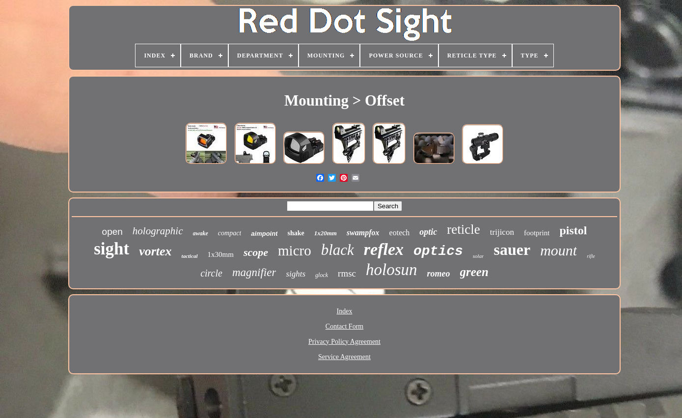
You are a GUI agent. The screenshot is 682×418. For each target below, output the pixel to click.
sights (295, 274)
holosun (391, 270)
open (112, 231)
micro (294, 250)
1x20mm (325, 233)
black (337, 249)
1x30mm (221, 254)
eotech (399, 232)
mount (558, 250)
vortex (155, 251)
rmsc (347, 273)
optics (438, 251)
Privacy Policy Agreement (344, 341)
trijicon (502, 232)
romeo (438, 274)
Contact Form (344, 326)
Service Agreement (344, 357)
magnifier (254, 272)
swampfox (363, 232)
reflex (384, 249)
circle (211, 273)
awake (200, 233)
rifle (591, 256)
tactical (190, 256)
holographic (158, 231)
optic (428, 232)
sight (111, 248)
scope (256, 252)
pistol (573, 230)
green (474, 272)
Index (345, 311)
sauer (511, 249)
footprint (537, 233)
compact (229, 233)
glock (321, 275)
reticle (463, 229)
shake (295, 233)
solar (478, 256)
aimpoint (264, 233)
